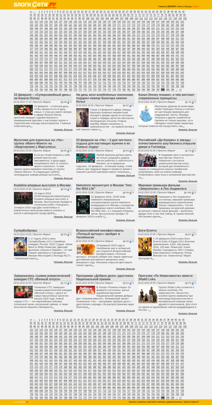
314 (36, 42)
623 (138, 72)
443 (41, 55)
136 (104, 22)
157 (51, 25)
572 (46, 69)
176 (143, 25)
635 (41, 76)
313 (31, 42)
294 (94, 39)
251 (41, 35)
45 (38, 15)
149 (167, 22)
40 (176, 11)
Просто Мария (42, 101)
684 (124, 79)
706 (75, 83)
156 (46, 25)
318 (56, 42)
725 (167, 83)
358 (94, 45)
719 (138, 83)
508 (46, 62)
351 (60, 45)
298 (114, 39)
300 (124, 39)
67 (121, 15)
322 (75, 42)
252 (46, 35)
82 (177, 15)
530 (153, 62)
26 (123, 11)
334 (133, 42)
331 (119, 42)
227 (80, 32)
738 (75, 86)
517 (89, 62)
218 (36, 32)
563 (158, 66)
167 (99, 25)
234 (114, 32)
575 (60, 69)
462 (133, 55)
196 (85, 28)
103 (102, 18)
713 (109, 83)
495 (138, 59)
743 (99, 86)
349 (51, 45)
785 (148, 89)
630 (172, 72)
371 (158, 45)
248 (182, 32)
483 (80, 59)
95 (68, 18)
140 (124, 22)
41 (179, 11)
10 (63, 11)
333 (129, 42)
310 (172, 39)
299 (119, 39)
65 (113, 15)
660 (162, 76)
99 (83, 18)
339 (158, 42)
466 (153, 55)
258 (75, 35)
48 (49, 15)
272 (143, 35)
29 (135, 11)
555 (119, 66)
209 (148, 28)
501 (167, 59)
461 (129, 55)
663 (177, 76)
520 (104, 62)
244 (162, 32)
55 (76, 15)
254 (56, 35)
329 (109, 42)
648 (104, 76)
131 (80, 22)
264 (104, 35)
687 (138, 79)
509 (51, 62)
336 (143, 42)
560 (143, 66)
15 (82, 11)
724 (162, 83)
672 (65, 79)
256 (65, 35)
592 (143, 69)
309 (167, 39)
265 (109, 35)
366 (133, 45)
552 (104, 66)
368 (143, 45)
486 (94, 59)
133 (89, 22)
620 (124, 72)
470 (172, 55)
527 (138, 62)
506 (36, 62)
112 (146, 18)
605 (51, 72)
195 (80, 28)
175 (138, 25)
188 (46, 28)
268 (124, 35)
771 (80, 89)
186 (36, 28)
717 (129, 83)
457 (109, 55)
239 (138, 32)
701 (51, 83)
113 (151, 18)
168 (104, 25)
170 (114, 25)
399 (138, 49)
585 (109, 69)
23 (112, 11)
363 (119, 45)
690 (153, 79)
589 (129, 69)
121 (31, 22)
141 (129, 22)
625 (148, 72)
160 (65, 25)
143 (138, 22)
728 (182, 83)
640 (65, 76)
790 (172, 89)
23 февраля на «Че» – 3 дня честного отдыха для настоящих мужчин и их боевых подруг (103, 143)
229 (89, 32)
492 (124, 59)
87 (38, 18)
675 (80, 79)
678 (94, 79)
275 (158, 35)
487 (99, 59)
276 (162, 35)
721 (148, 83)
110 (136, 18)
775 (99, 89)
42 (183, 11)
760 (182, 86)
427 (119, 52)
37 (165, 11)
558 (133, 66)
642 (75, 76)
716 (124, 83)
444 (46, 55)
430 (133, 52)
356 (85, 45)
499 (158, 59)
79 (166, 15)
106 (117, 18)
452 (85, 55)
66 (117, 15)
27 (127, 11)
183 (177, 25)
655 (138, 76)
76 (154, 15)
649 (109, 76)
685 (129, 79)
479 (60, 59)
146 (153, 22)
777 (109, 89)
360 (104, 45)
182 (172, 25)
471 (177, 55)
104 (107, 18)
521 (109, 62)
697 (31, 83)
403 (158, 49)
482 (75, 59)
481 (70, 59)
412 (46, 52)
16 (86, 11)
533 (167, 62)
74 (147, 15)
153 (31, 25)
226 (75, 32)
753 (148, 86)
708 (85, 83)
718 (133, 83)
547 (80, 66)
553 (109, 66)
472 (182, 55)
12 (71, 11)
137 (109, 22)
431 (138, 52)
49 (53, 15)
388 (85, 49)
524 (124, 62)
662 (172, 76)
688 (143, 79)
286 (56, 39)
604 (46, 72)
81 (173, 15)
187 (41, 28)
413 (51, 52)
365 (129, 45)
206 (133, 28)
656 (143, 76)
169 (109, 25)
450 (75, 55)
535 (177, 62)
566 (172, 66)
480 (65, 59)
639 (60, 76)
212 (162, 28)
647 (99, 76)
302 (133, 39)
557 (129, 66)
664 (182, 76)
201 (109, 28)
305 (148, 39)
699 (41, 83)
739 (80, 86)
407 (177, 49)
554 (114, 66)
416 (65, 52)
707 (80, 83)
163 (80, 25)
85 (31, 18)
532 (162, 62)
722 (153, 83)
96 (72, 18)
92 (57, 18)
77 (158, 15)
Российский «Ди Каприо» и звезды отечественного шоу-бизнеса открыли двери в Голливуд (167, 143)
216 (182, 28)
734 (56, 86)
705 (70, 83)
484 (85, 59)
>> (180, 89)
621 (129, 72)
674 (75, 79)
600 (182, 69)
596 (162, 69)
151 (177, 22)
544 (65, 66)
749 (129, 86)
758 (172, 86)
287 (60, 39)
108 (126, 18)
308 (162, 39)
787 (158, 89)
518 (94, 62)
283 (41, 39)
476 (46, 59)
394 (114, 49)
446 (56, 55)
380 (46, 49)
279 (177, 35)
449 (70, 55)
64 (109, 15)
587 (119, 69)
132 (85, 22)
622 (133, 72)
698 (36, 83)
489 (109, 59)
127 (60, 22)
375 (177, 45)
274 (153, 35)
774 (94, 89)
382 (56, 49)
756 (162, 86)
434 (153, 52)
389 (89, 49)
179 (158, 25)
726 (172, 83)
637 (51, 76)
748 (124, 86)
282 (36, 39)
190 (56, 28)
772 (85, 89)
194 (75, 28)
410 (36, 52)
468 (162, 55)
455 (99, 55)
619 (119, 72)
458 (114, 55)
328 (104, 42)
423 (99, 52)
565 (167, 66)
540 (46, 66)
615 (99, 72)
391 (99, 49)
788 (162, 89)
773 (89, 89)
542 (56, 66)
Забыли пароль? (191, 402)
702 (56, 83)
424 (104, 52)
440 (182, 52)
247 (177, 32)
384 (65, 49)
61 (98, 15)
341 (167, 42)
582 (94, 69)
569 (31, 69)
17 (90, 11)
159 (60, 25)
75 (151, 15)
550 (94, 66)
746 (114, 86)
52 (65, 15)
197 (89, 28)
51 (61, 15)
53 (68, 15)
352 (65, 45)
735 (60, 86)
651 (119, 76)
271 (138, 35)
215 (177, 28)
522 (114, 62)
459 (119, 55)
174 (133, 25)
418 (75, 52)
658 (153, 76)
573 (51, 69)
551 (99, 66)
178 (153, 25)
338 (153, 42)
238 (133, 32)
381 (51, 49)
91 (53, 18)
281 (31, 39)
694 (172, 79)
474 (36, 59)
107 (121, 18)
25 (119, 11)
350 (56, 45)
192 (65, 28)
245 (167, 32)
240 (143, 32)
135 (99, 22)
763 (41, 89)
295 (99, 39)
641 (70, 76)
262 (94, 35)
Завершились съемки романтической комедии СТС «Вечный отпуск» (42, 277)
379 (41, 49)
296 (104, 39)
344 (182, 42)
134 (94, 22)
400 (143, 49)
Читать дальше (63, 129)
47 (46, 15)
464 (143, 55)
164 (85, 25)
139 (119, 22)
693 (167, 79)
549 (89, 66)
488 (104, 59)
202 (114, 28)
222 (56, 32)
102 (97, 18)
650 (114, 76)
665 (31, 79)
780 (124, 89)
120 (185, 18)
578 (75, 69)
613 (89, 72)
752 (143, 86)
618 (114, 72)
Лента (180, 6)
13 (75, 11)
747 (119, 86)
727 (177, 83)
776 (104, 89)
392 (104, 49)
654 (133, 76)
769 (70, 89)
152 (182, 22)
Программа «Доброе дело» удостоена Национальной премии (104, 277)
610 (75, 72)
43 (31, 15)
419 (80, 52)
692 (162, 79)
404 (162, 49)
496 (143, 59)
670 (56, 79)
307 (158, 39)
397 (129, 49)
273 (148, 35)
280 (182, 35)
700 (46, 83)
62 (102, 15)
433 (148, 52)
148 (162, 22)
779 (119, 89)
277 (167, 35)
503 (177, 59)
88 (42, 18)
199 (99, 28)
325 (89, 42)
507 (41, 62)
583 (99, 69)
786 (153, 89)
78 (162, 15)
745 (109, 86)
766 (56, 89)
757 (167, 86)
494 (133, 59)
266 (114, 35)
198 (94, 28)
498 (153, 59)
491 (119, 59)
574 (56, 69)
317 (51, 42)
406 (172, 49)
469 (167, 55)
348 (46, 45)
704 (65, 83)
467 (158, 55)
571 (41, 69)
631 (177, 72)
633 (31, 76)
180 (162, 25)
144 (143, 22)
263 (99, 35)
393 (109, 49)
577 (70, 69)
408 (182, 49)
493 (129, 59)
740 (85, 86)
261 (89, 35)
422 (94, 52)
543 (60, 66)
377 (31, 49)
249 (31, 35)
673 (70, 79)
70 (132, 15)
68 (124, 15)
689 (148, 79)
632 (182, 72)
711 (99, 83)
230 (94, 32)
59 (91, 15)
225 (70, 32)
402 (153, 49)
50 (57, 15)
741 (89, 86)
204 (124, 28)
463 (138, 55)
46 (42, 15)
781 (129, 89)
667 (41, 79)
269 (129, 35)
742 (94, 86)
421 (89, 52)
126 (56, 22)
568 (182, 66)
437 (167, 52)
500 (162, 59)
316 (46, 42)
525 (129, 62)
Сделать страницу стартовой (142, 402)
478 (56, 59)
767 (60, 89)
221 (51, 32)
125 (51, 22)
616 (104, 72)
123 (41, 22)
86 (35, 18)
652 (124, 76)
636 (46, 76)
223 (60, 32)
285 (51, 39)
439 (177, 52)
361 (109, 45)
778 (114, 89)
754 (153, 86)
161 (70, 25)
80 (169, 15)
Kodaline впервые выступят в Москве (42, 185)
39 (172, 11)
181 (167, 25)
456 (104, 55)
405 (167, 49)
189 (51, 28)
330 (114, 42)
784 (143, 89)
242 (153, 32)
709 (89, 83)
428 (124, 52)
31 (142, 11)
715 (119, 83)
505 (31, 62)
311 (177, 39)
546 (75, 66)
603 (41, 72)
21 (105, 11)
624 (143, 72)
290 (75, 39)
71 (136, 15)
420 (85, 52)
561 (148, 66)
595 (158, 69)
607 (60, 72)
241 (148, 32)
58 (87, 15)
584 (104, 69)
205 (129, 28)
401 (148, 49)
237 (129, 32)
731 (41, 86)
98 (79, 18)
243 (158, 32)
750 (133, 86)
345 (31, 45)
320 (65, 42)
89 (46, 18)
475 (41, 59)
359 (99, 45)
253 (51, 35)
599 (177, 69)
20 (101, 11)
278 (172, 35)
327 (99, 42)
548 (85, 66)
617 (109, 72)
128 (65, 22)
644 (85, 76)
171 (119, 25)
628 (162, 72)
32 (146, 11)
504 (182, 59)
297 (109, 39)
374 (172, 45)
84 (184, 15)
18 (93, 11)
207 (138, 28)
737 (70, 86)
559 (138, 66)
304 (143, 39)
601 (31, 72)
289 (70, 39)
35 (157, 11)
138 (114, 22)
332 (124, 42)
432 (143, 52)
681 (109, 79)
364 (124, 45)
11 (67, 11)
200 (104, 28)
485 (89, 59)
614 (94, 72)
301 (129, 39)
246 (172, 32)
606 (56, 72)
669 (51, 79)
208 (143, 28)
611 (80, 72)
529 (148, 62)
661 (167, 76)
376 (182, 45)
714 (114, 83)
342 (172, 42)
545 (70, 66)
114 (155, 18)
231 (99, 32)
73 (143, 15)
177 (148, 25)
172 (124, 25)
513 (70, 62)
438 (172, 52)
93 (61, 18)
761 (31, 89)
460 (124, 55)
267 (119, 35)
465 (148, 55)
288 (65, 39)
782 (133, 89)
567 (177, 66)
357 (89, 45)
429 (129, 52)
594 (153, 69)
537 (31, 66)
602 (36, 72)
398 (133, 49)
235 (119, 32)
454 (94, 55)
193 (70, 28)
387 (80, 49)
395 (119, 49)
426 (114, 52)
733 (51, 86)
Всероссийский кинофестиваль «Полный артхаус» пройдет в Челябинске (100, 234)
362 (114, 45)
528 (143, 62)
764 (46, 89)
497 (148, 59)
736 (65, 86)
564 (162, 66)
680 (104, 79)
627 (158, 72)
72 (139, 15)
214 (172, 28)
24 (116, 11)
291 (80, 39)
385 (70, 49)
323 (80, 42)
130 (75, 22)
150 (172, 22)
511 (60, 62)
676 (85, 79)
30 (138, 11)
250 (36, 35)
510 (56, 62)
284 (46, 39)
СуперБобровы (25, 230)
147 (158, 22)
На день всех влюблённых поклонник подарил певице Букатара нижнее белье (104, 98)
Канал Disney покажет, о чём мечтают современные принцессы (166, 96)
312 (182, 39)
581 (89, 69)
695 (177, 79)
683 (119, 79)
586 (114, 69)
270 (133, 35)
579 (80, 69)
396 (124, 49)
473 (31, 59)
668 (46, 79)
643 (80, 76)
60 (95, 15)
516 (85, 62)
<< (31, 11)
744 (104, 86)
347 (41, 45)
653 (129, 76)
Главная (162, 6)
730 (36, 86)
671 (60, 79)
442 (36, 55)
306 (153, 39)
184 (182, 25)
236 (124, 32)
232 (104, 32)
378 (36, 49)
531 (158, 62)
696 (182, 79)
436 (162, 52)
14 (78, 11)
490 (114, 59)
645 (89, 76)
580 (85, 69)
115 (160, 18)
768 (65, 89)
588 (124, 69)
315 (41, 42)
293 (89, 39)
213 (167, 28)
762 (36, 89)
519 (99, 62)
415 (60, 52)
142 (133, 22)
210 (153, 28)
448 (65, 55)
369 (148, 45)
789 (167, 89)
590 (133, 69)
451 (80, 55)
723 (158, 83)
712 (104, 83)
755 (158, 86)
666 (36, 79)
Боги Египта (147, 230)
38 (168, 11)
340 (162, 42)
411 (41, 52)
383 (60, 49)
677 (89, 79)
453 (89, 55)
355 (80, 45)
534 (172, 62)
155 (41, 25)
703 (60, 83)
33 (149, 11)
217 (31, 32)
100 (87, 18)
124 (46, 22)
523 (119, 62)
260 (85, 35)
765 (51, 89)
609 (70, 72)
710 (94, 83)
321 (70, 42)
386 (75, 49)
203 (119, 28)
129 (70, 22)
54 (72, 15)
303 (138, 39)
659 (158, 76)
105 (112, 18)
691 (158, 79)
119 (180, 18)
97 (76, 18)
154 (36, 25)
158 (56, 25)
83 (181, 15)
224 (65, 32)
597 (167, 69)
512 (65, 62)
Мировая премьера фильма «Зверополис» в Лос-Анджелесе (162, 187)
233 (109, 32)
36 (161, 11)
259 (80, 35)
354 (75, 45)
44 (35, 15)
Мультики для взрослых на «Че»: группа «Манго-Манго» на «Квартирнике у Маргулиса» (39, 143)
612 (85, 72)
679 (99, 79)
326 (94, 42)
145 (148, 22)
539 (41, 66)
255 (60, 35)
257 (70, 35)
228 (85, 32)
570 (36, 69)
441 (31, 55)
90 (49, 18)
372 (162, 45)
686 (133, 79)
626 (153, 72)
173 (129, 25)
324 (85, 42)
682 (114, 79)
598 (172, 69)
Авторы (188, 6)
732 (46, 86)
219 (41, 32)
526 (133, 62)
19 (97, 11)
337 (148, 42)
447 (60, 55)
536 (182, 62)
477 (51, 59)
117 (170, 18)
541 (51, 66)
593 (148, 69)
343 (177, 42)
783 (138, 89)
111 (141, 18)
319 (60, 42)
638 (56, 76)
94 (65, 18)
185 (31, 28)
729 (31, 86)
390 (94, 49)
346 (36, 45)
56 (79, 15)
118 (175, 18)
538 (36, 66)
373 (167, 45)
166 (94, 25)
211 (158, 28)
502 (172, 59)
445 (51, 55)
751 (138, 86)
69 (128, 15)
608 (65, 72)
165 (89, 25)
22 (108, 11)
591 (138, 69)
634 (36, 76)
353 (70, 45)
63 (106, 15)
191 (60, 28)
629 (167, 72)
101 (92, 18)
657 (148, 76)
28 (131, 11)
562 (153, 66)
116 (165, 18)
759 (177, 86)
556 (124, 66)
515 (80, 62)
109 (131, 18)
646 (94, 76)
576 (65, 69)
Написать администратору (169, 402)
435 (158, 52)
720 (143, 83)
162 (75, 25)
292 (85, 39)
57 (83, 15)
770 (75, 89)
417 (70, 52)
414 (56, 52)
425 (109, 52)
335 (138, 42)
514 (75, 62)
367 (138, 45)
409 (31, 52)
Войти (196, 6)
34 (153, 11)
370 (153, 45)
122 (36, 22)
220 (46, 32)
